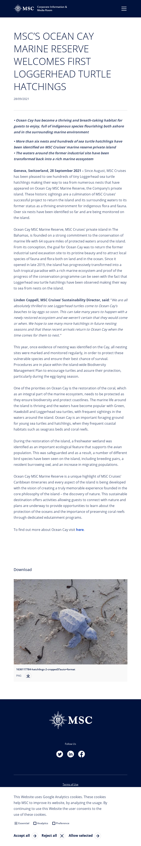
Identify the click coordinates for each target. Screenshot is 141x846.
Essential (23, 823)
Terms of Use (70, 784)
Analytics (42, 823)
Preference (62, 823)
